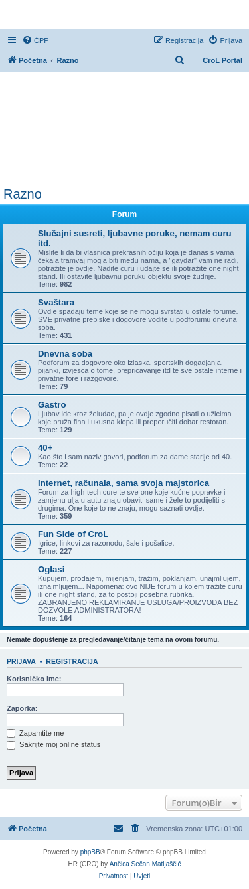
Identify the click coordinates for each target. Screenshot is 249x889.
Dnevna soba (65, 354)
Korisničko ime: (34, 679)
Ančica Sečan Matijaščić (145, 864)
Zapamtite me (35, 733)
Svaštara (56, 302)
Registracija (72, 661)
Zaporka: (22, 708)
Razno (22, 194)
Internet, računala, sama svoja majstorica (123, 483)
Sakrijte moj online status (53, 744)
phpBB (90, 852)
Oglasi (51, 569)
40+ (45, 448)
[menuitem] (35, 40)
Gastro (52, 405)
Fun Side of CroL (73, 534)
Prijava (21, 661)
